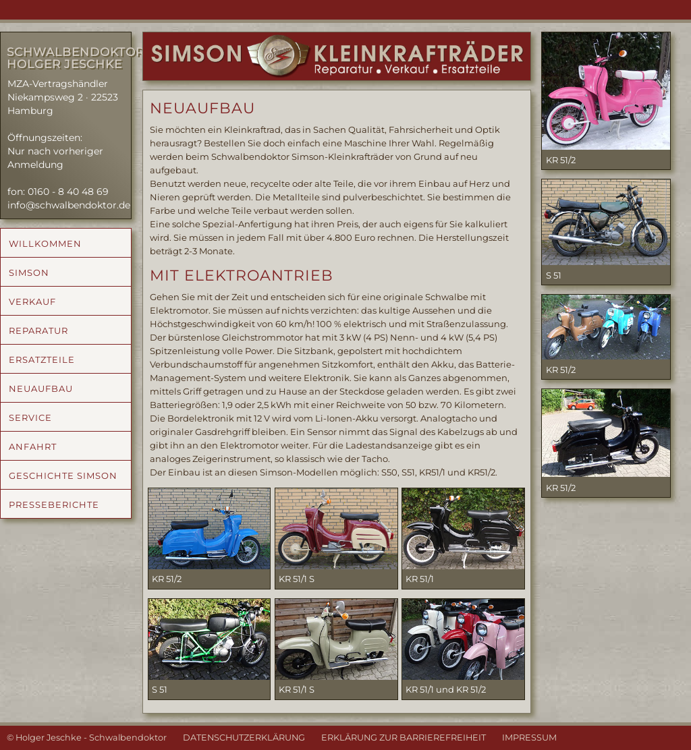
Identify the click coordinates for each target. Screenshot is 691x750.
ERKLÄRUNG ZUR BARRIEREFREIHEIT (403, 737)
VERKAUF (32, 301)
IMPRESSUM (529, 737)
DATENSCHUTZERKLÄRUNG (244, 737)
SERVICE (30, 417)
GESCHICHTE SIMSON (63, 475)
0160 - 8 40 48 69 (68, 191)
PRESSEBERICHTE (54, 504)
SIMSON (29, 272)
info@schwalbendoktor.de (68, 205)
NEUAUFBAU (41, 388)
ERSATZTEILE (42, 359)
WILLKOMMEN (45, 243)
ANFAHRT (33, 446)
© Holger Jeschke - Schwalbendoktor (87, 737)
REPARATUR (38, 330)
